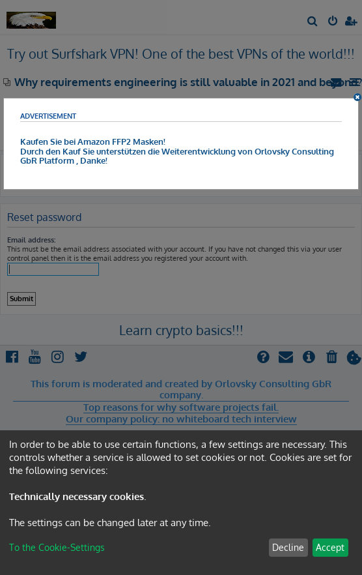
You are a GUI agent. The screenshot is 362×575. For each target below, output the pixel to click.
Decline (288, 547)
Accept (330, 547)
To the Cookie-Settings (57, 547)
